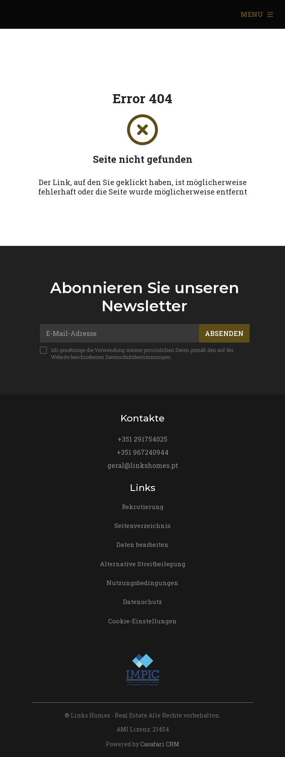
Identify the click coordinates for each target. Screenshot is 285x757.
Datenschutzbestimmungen (137, 357)
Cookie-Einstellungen (142, 621)
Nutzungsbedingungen (142, 583)
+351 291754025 (142, 439)
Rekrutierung (143, 506)
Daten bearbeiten (142, 544)
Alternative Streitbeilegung (142, 564)
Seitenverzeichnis (142, 525)
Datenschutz (142, 601)
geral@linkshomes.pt (142, 465)
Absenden (224, 333)
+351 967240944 (143, 452)
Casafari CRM (159, 744)
